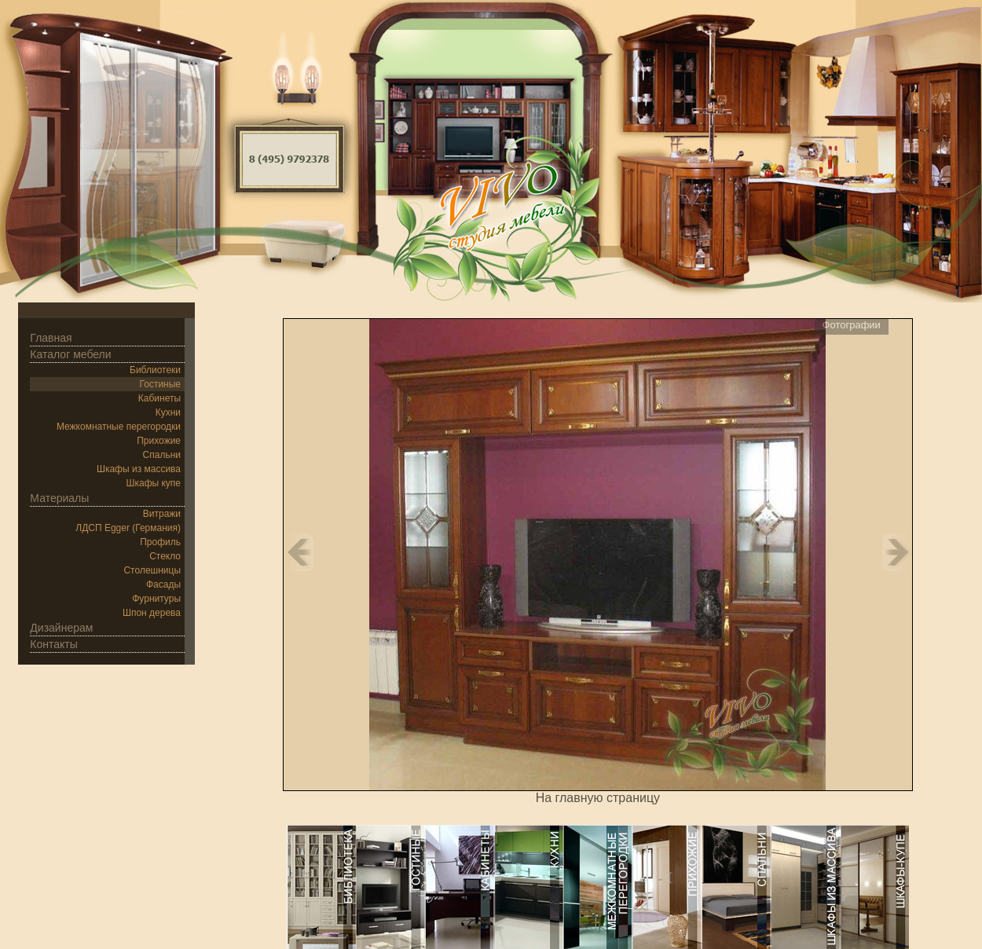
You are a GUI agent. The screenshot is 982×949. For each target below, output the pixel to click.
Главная (50, 338)
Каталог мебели (70, 354)
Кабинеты (159, 398)
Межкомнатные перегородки (119, 426)
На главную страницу (598, 797)
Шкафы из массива (139, 469)
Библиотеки (155, 370)
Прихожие (159, 440)
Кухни (168, 412)
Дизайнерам (61, 627)
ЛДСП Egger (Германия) (128, 527)
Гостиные (160, 384)
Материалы (59, 498)
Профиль (160, 542)
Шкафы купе (153, 483)
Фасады (163, 584)
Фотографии (852, 325)
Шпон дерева (152, 612)
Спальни (162, 454)
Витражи (162, 513)
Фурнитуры (156, 598)
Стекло (165, 556)
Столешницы (152, 570)
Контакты (53, 644)
